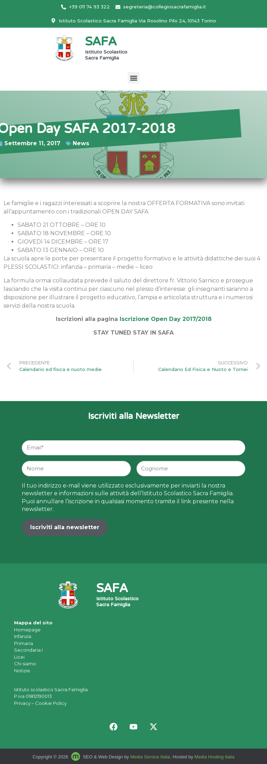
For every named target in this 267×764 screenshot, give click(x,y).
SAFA (100, 42)
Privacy (22, 703)
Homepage (27, 629)
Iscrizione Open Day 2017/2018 (166, 319)
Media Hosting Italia (214, 756)
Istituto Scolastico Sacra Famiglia (106, 55)
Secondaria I (28, 650)
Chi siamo (25, 663)
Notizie (22, 670)
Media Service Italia (150, 756)
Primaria (23, 643)
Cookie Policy (51, 703)
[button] (133, 78)
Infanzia (22, 636)
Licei (19, 657)
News (53, 143)
